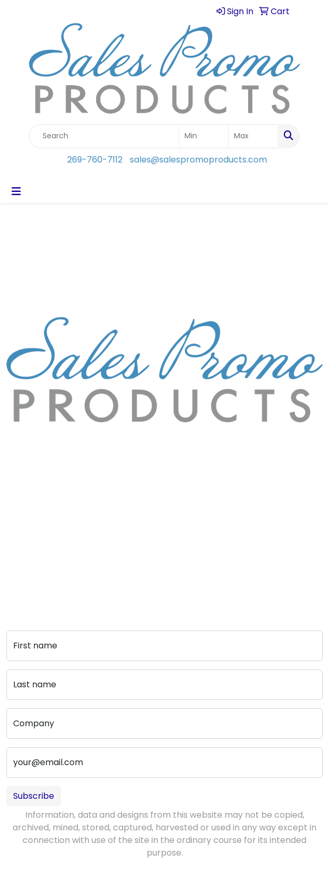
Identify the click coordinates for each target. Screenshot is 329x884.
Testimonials (32, 545)
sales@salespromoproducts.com (198, 160)
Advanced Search (110, 536)
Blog (15, 530)
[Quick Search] (104, 136)
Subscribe (33, 796)
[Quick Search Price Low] (204, 136)
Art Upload (111, 516)
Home (18, 501)
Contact (106, 501)
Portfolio (106, 572)
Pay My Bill (110, 558)
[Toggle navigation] (16, 191)
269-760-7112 (94, 160)
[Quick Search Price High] (253, 136)
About (19, 516)
